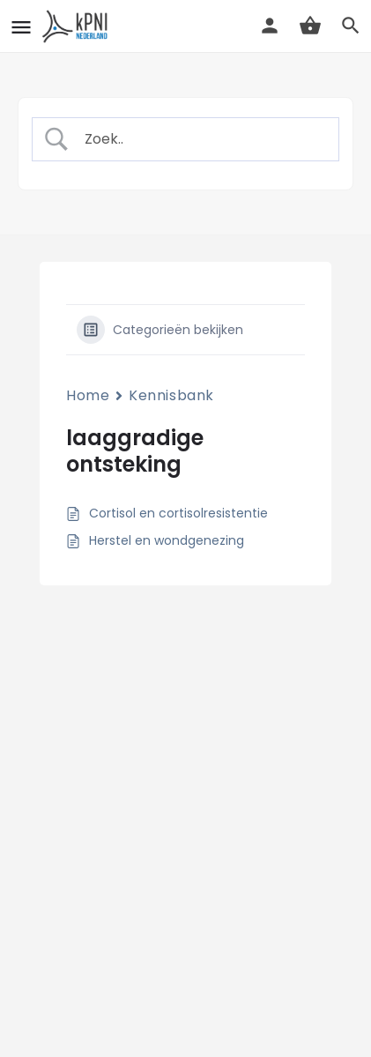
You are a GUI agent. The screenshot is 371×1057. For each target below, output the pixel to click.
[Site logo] (77, 26)
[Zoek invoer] (200, 139)
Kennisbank (171, 395)
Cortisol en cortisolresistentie (178, 513)
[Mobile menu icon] (21, 27)
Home (87, 395)
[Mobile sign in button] (269, 25)
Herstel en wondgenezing (166, 540)
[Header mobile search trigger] (350, 25)
